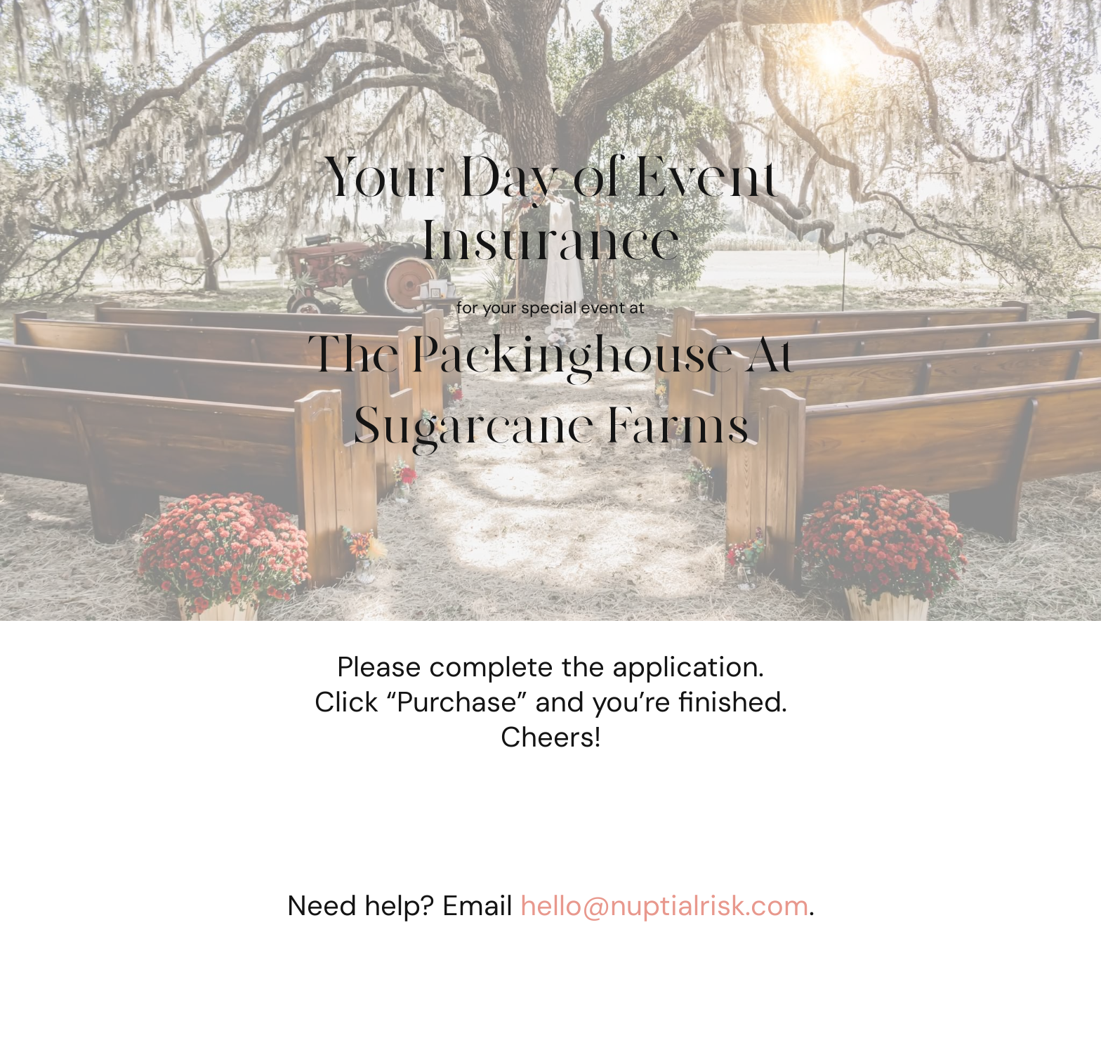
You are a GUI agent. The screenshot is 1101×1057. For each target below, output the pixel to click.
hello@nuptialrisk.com (664, 905)
